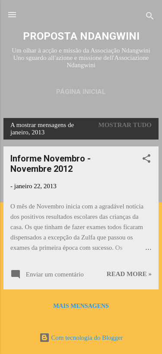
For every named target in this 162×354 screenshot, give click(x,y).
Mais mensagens (81, 306)
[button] (146, 160)
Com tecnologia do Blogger (81, 337)
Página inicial (81, 92)
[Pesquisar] (150, 17)
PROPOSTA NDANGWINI (81, 36)
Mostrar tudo (125, 124)
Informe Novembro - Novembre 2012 (50, 163)
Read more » (129, 273)
